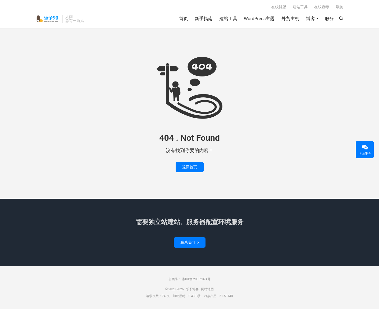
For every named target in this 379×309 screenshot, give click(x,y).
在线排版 (278, 7)
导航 (339, 7)
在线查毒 (321, 7)
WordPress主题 (259, 18)
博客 (310, 18)
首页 (183, 18)
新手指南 (204, 18)
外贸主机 (290, 18)
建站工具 (228, 18)
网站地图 (207, 289)
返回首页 (189, 167)
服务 (329, 18)
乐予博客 (48, 19)
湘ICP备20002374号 (196, 279)
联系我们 (189, 242)
